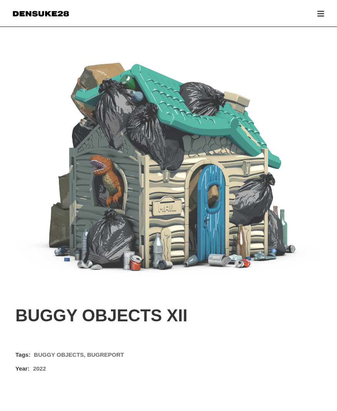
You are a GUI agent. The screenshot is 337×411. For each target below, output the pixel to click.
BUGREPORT (105, 354)
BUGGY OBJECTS (59, 354)
